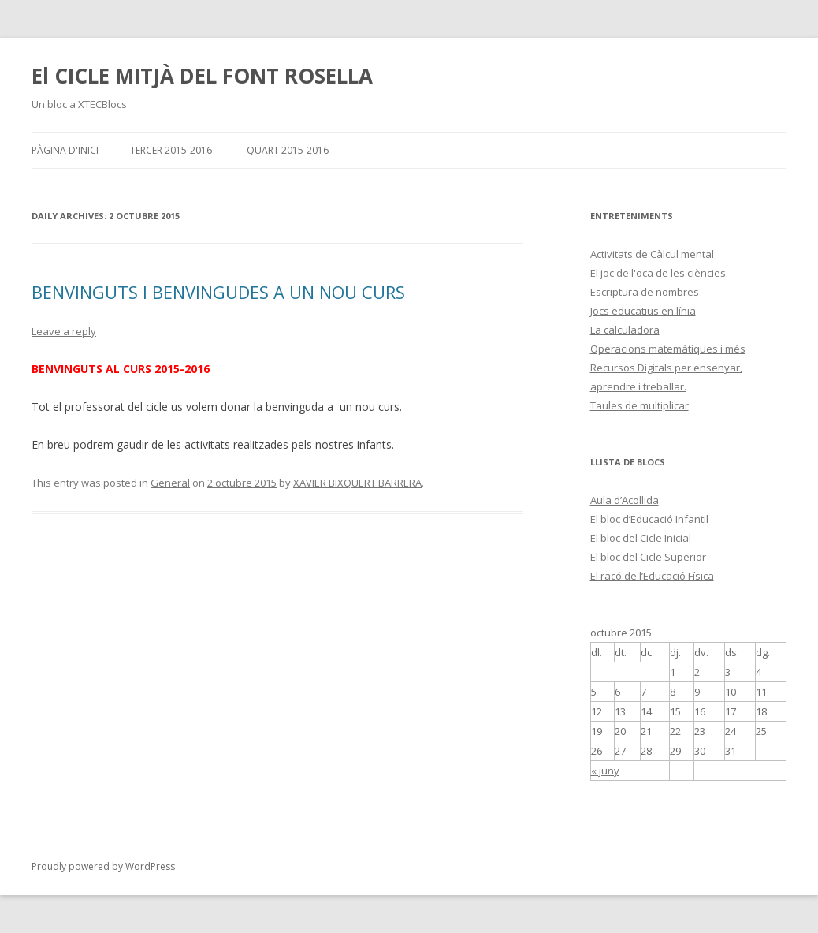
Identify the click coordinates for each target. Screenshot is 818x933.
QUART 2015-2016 (288, 150)
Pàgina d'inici (65, 150)
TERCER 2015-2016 (171, 150)
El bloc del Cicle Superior (648, 557)
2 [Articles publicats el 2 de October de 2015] (697, 672)
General (170, 483)
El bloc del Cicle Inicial (640, 538)
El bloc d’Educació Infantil (649, 519)
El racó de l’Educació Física (652, 576)
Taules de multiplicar (639, 405)
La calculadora (625, 330)
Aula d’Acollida (624, 500)
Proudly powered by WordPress (103, 866)
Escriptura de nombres (644, 292)
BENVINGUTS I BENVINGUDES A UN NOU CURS (218, 292)
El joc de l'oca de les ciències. (659, 273)
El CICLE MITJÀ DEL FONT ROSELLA (202, 76)
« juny (605, 770)
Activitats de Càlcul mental (652, 254)
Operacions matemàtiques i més (667, 348)
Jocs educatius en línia (643, 311)
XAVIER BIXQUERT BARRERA (357, 483)
